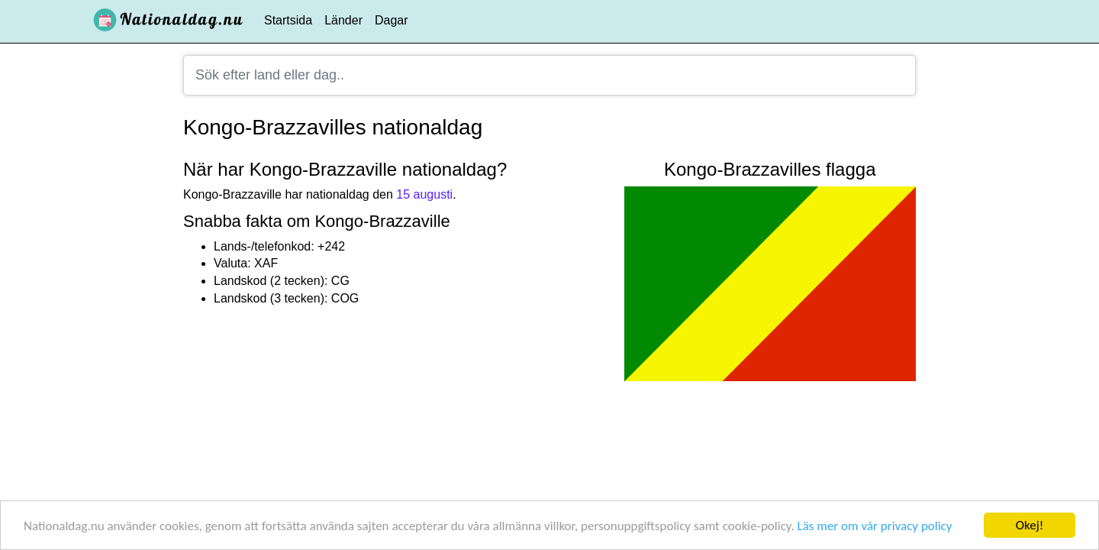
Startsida (288, 20)
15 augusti (424, 194)
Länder (343, 20)
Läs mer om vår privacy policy (875, 526)
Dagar (391, 20)
